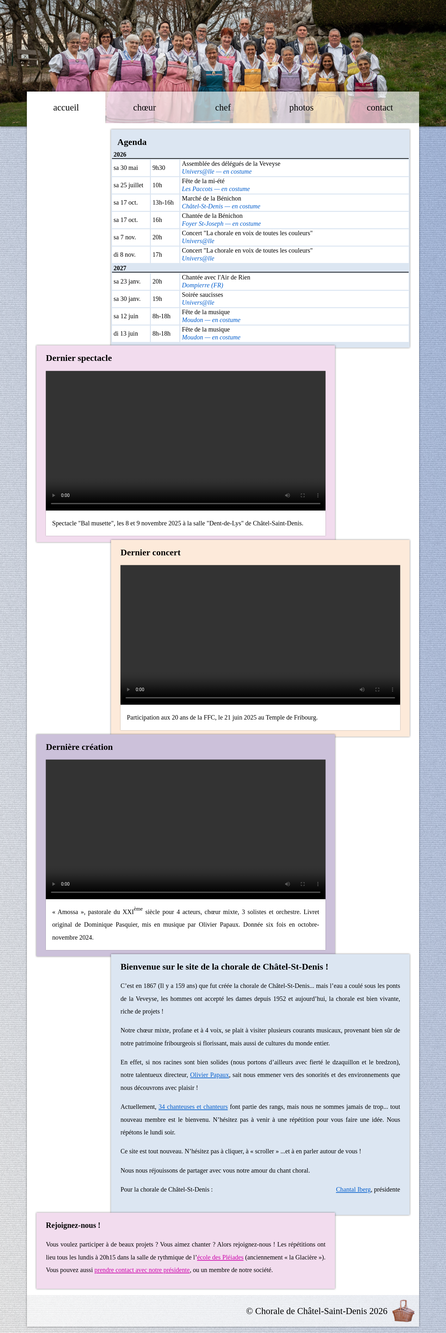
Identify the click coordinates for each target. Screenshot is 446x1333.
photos (301, 107)
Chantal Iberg (353, 1189)
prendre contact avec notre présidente (142, 1269)
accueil (66, 107)
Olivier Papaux (209, 1074)
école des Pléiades (220, 1257)
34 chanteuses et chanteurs (193, 1106)
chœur (144, 107)
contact (380, 107)
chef (223, 107)
